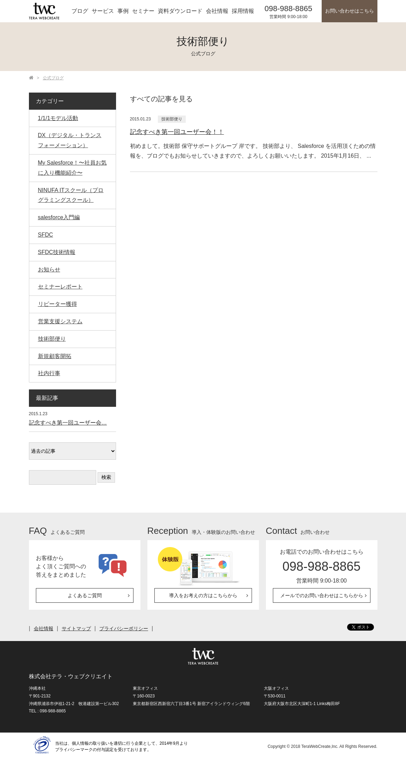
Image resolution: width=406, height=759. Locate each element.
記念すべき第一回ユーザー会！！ (177, 131)
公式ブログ (53, 78)
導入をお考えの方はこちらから (203, 595)
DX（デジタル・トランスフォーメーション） (69, 140)
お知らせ (49, 269)
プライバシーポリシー (123, 628)
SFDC (45, 235)
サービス (103, 11)
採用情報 (243, 11)
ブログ (79, 11)
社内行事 (49, 373)
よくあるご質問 (85, 595)
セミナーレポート (60, 287)
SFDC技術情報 (57, 252)
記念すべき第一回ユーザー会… (68, 423)
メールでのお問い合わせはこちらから (321, 595)
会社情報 (217, 11)
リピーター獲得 (57, 304)
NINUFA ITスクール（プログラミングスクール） (71, 195)
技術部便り (171, 119)
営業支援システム (60, 321)
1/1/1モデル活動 (58, 118)
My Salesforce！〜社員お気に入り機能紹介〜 (72, 168)
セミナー (143, 11)
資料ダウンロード (180, 11)
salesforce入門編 (59, 217)
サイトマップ (76, 628)
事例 (123, 11)
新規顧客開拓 (54, 356)
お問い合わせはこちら (349, 11)
